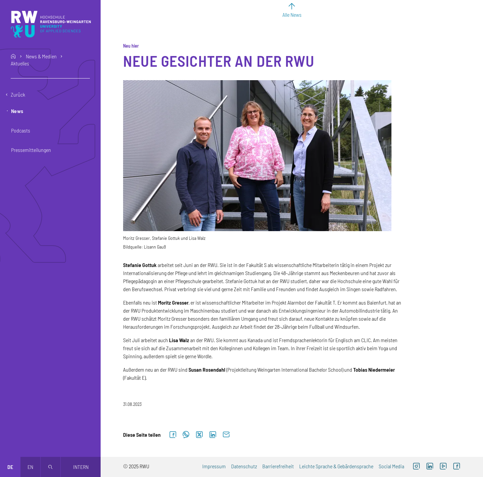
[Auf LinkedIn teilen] (213, 435)
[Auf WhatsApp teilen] (186, 435)
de (10, 467)
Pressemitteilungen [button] (31, 150)
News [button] (17, 111)
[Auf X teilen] (199, 435)
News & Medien (41, 56)
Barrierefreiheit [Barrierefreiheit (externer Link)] (278, 466)
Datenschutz (244, 466)
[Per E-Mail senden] (226, 435)
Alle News (292, 14)
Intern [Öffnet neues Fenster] (81, 467)
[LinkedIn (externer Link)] (430, 467)
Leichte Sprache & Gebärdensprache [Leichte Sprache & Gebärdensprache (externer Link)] (336, 466)
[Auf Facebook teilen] (173, 435)
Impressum (214, 466)
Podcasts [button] (20, 130)
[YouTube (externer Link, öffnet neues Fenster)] (443, 467)
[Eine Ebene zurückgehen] (50, 95)
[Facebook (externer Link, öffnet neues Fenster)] (456, 467)
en (30, 467)
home (13, 56)
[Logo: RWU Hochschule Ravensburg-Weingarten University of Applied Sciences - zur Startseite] (51, 24)
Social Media (391, 466)
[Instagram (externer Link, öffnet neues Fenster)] (416, 467)
